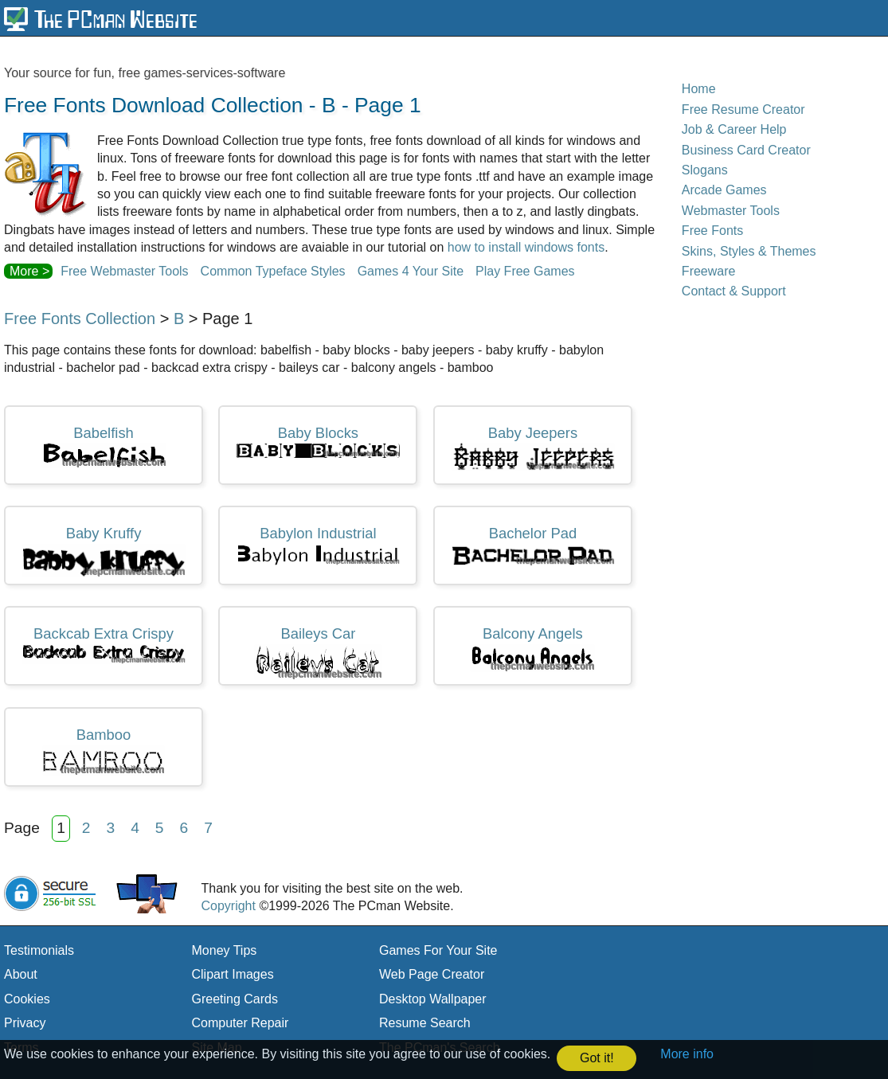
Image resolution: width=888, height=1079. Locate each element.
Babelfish (103, 446)
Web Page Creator (431, 974)
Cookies (27, 999)
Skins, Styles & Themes (749, 251)
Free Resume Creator (743, 109)
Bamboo (103, 751)
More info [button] (687, 1054)
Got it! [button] (597, 1058)
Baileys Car (318, 652)
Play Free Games (524, 271)
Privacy (24, 1023)
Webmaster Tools (731, 210)
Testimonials (39, 950)
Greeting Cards (235, 999)
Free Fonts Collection (79, 318)
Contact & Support (734, 291)
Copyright (228, 906)
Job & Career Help (734, 129)
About (20, 974)
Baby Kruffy (104, 551)
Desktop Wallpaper (433, 999)
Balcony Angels (532, 648)
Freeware (709, 271)
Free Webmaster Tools (124, 271)
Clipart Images (233, 974)
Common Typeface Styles (273, 271)
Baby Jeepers (533, 447)
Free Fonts (712, 230)
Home (699, 89)
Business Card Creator (746, 150)
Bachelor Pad (533, 545)
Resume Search (425, 1023)
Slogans (705, 170)
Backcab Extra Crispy (104, 644)
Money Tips (224, 950)
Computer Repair (240, 1023)
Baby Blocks (318, 441)
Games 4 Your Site (411, 271)
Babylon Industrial (318, 545)
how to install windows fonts (526, 247)
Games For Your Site (438, 950)
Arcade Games (724, 190)
